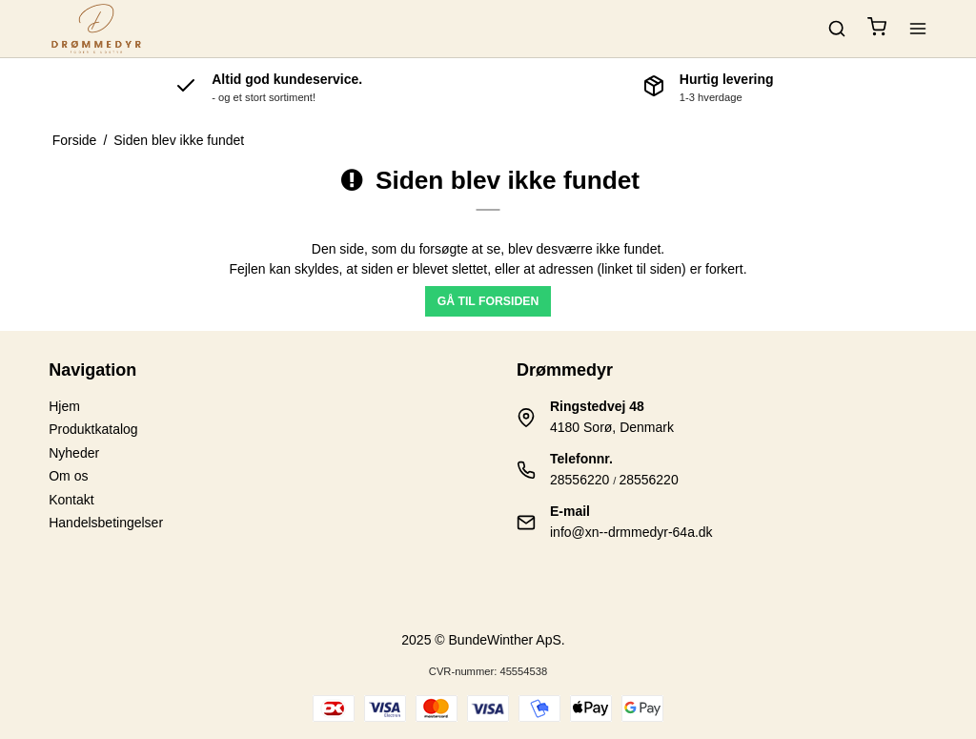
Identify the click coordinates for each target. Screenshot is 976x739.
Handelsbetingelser (106, 522)
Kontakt (71, 499)
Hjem (64, 406)
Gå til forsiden (488, 301)
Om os (68, 475)
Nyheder (74, 453)
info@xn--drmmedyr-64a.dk (631, 532)
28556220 (579, 479)
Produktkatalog (93, 429)
